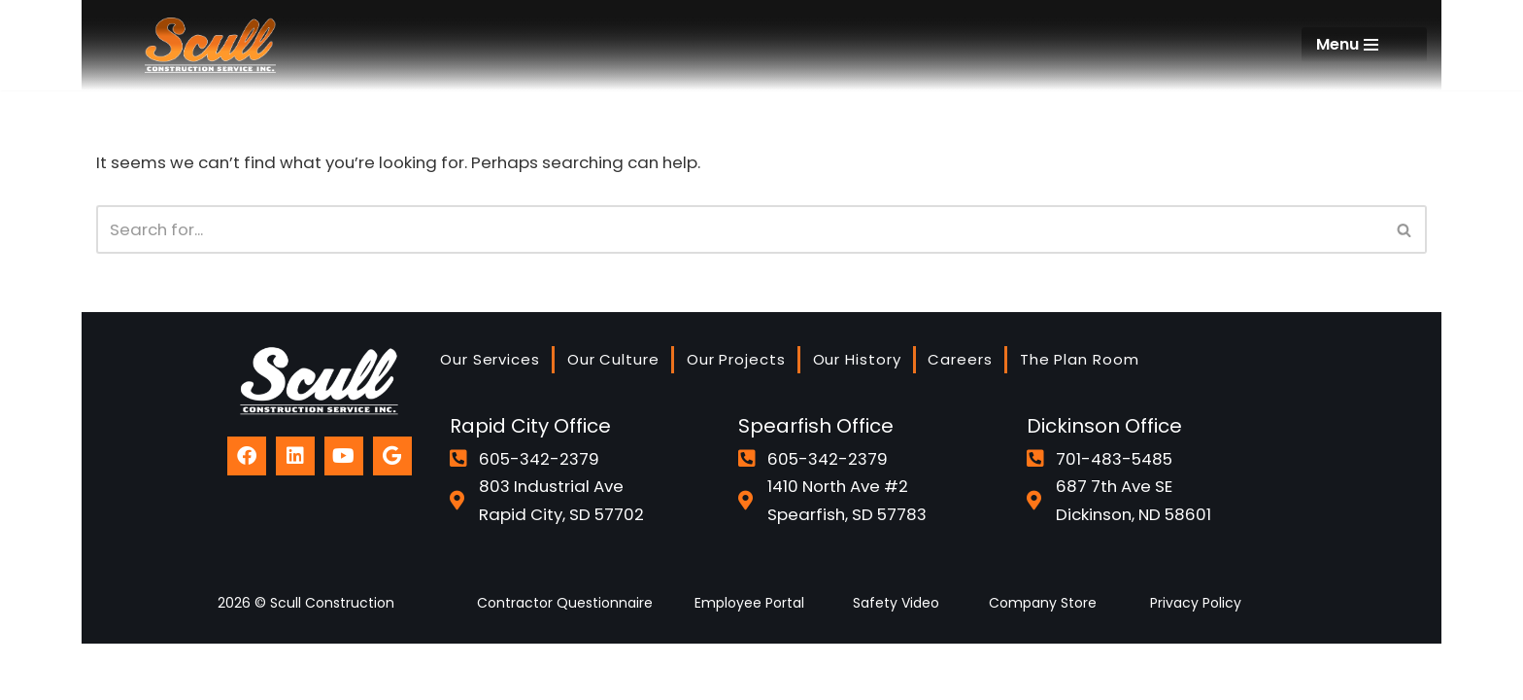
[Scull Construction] (210, 45)
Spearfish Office (816, 480)
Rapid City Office (530, 480)
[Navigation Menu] (1364, 44)
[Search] (739, 230)
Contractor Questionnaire (565, 659)
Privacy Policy (1195, 659)
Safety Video (896, 659)
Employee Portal (749, 659)
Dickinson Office (1104, 480)
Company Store (1043, 659)
